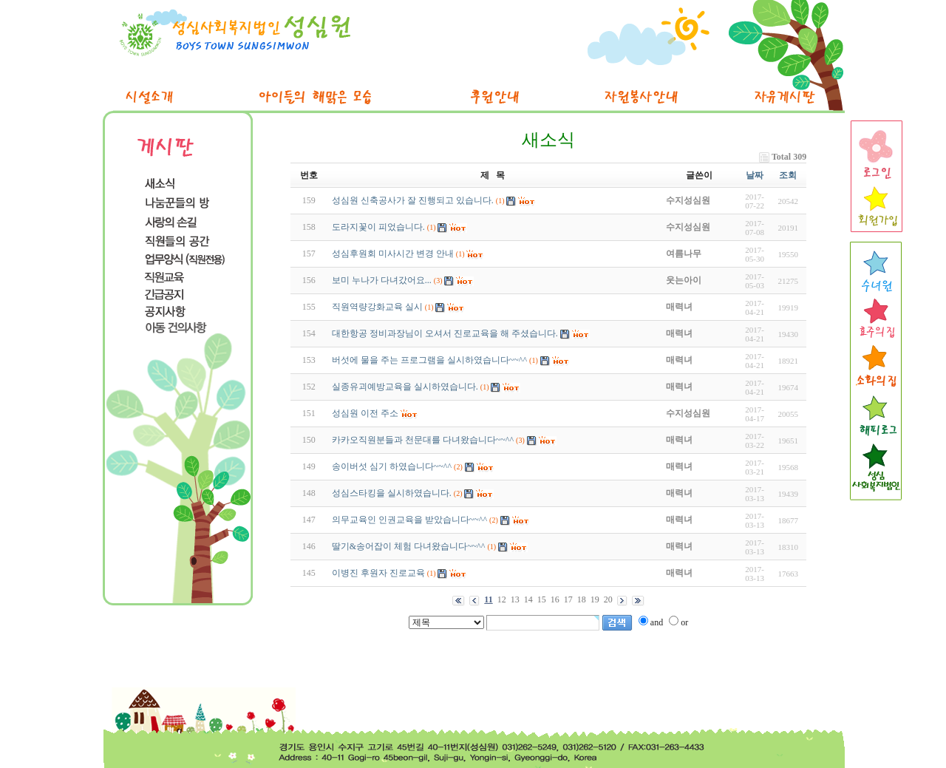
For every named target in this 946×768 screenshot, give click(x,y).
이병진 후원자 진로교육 (378, 573)
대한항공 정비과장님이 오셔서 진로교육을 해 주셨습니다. (445, 333)
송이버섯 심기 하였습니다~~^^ (392, 466)
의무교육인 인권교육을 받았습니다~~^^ (409, 519)
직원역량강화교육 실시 (377, 307)
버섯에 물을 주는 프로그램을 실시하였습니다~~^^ (429, 360)
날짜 (754, 175)
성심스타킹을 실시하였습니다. (392, 493)
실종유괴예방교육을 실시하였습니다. (405, 386)
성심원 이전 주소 (365, 413)
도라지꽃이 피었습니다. (378, 227)
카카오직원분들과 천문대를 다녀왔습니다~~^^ (423, 440)
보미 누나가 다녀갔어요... (382, 280)
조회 (788, 175)
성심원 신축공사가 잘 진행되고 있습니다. (413, 200)
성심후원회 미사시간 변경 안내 (393, 253)
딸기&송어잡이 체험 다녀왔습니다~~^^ (409, 546)
